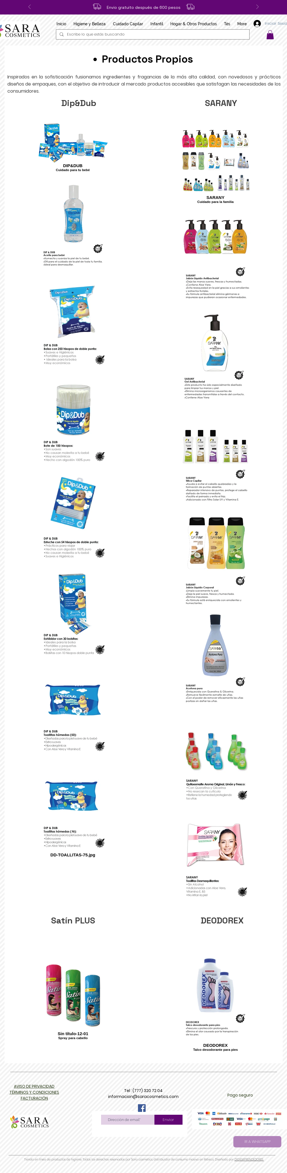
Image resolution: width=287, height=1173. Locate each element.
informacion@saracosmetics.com (143, 1096)
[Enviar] (168, 1120)
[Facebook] (142, 1108)
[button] (270, 34)
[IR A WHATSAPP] (257, 1141)
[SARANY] (221, 103)
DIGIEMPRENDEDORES (249, 1159)
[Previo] (29, 7)
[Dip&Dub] (78, 103)
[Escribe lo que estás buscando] (152, 34)
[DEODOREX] (222, 920)
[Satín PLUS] (73, 920)
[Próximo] (257, 7)
